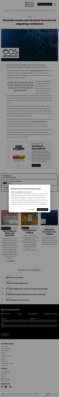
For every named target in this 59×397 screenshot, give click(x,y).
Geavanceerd (31, 209)
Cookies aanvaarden (42, 209)
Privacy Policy (43, 204)
